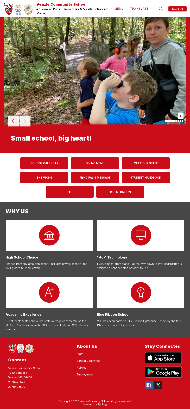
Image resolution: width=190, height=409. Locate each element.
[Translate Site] (141, 9)
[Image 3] (168, 121)
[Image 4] (170, 121)
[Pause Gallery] (180, 116)
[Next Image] (25, 121)
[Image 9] (180, 121)
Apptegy (102, 404)
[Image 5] (172, 121)
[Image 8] (178, 121)
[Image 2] (166, 121)
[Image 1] (164, 121)
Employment (85, 374)
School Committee (88, 360)
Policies (81, 367)
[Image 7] (176, 121)
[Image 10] (182, 121)
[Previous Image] (13, 121)
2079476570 (16, 386)
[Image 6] (174, 121)
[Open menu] (117, 9)
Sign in (177, 8)
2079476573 (16, 382)
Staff (80, 354)
